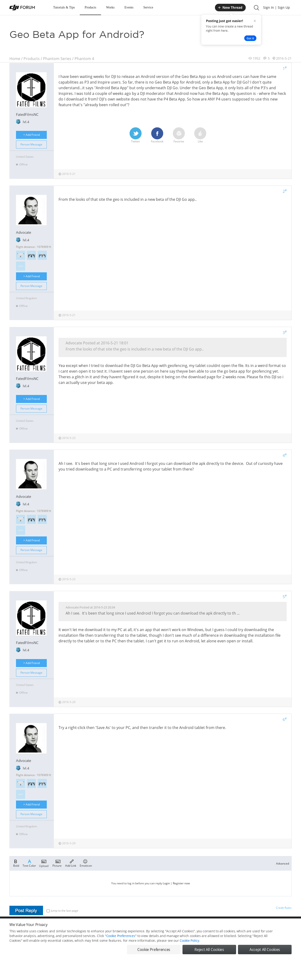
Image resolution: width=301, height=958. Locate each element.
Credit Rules (284, 908)
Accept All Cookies (265, 951)
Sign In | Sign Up (276, 7)
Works (110, 7)
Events (128, 7)
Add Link (70, 863)
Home (14, 58)
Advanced (282, 863)
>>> (20, 266)
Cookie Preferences (120, 937)
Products (90, 7)
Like (200, 135)
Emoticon (86, 863)
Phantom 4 (84, 58)
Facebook (157, 135)
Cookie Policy (189, 942)
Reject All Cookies (209, 951)
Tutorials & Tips (64, 7)
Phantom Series (57, 58)
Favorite (179, 135)
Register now (181, 883)
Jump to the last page (62, 911)
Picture (57, 863)
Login (166, 883)
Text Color (29, 863)
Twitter (136, 135)
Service (148, 7)
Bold (16, 863)
